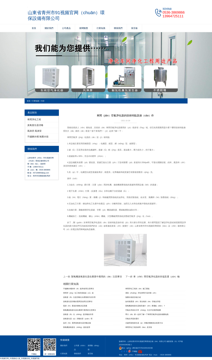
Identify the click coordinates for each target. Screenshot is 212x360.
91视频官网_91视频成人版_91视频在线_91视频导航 (20, 358)
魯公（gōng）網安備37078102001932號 (136, 348)
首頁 (34, 28)
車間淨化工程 (34, 119)
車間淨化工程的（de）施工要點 (137, 289)
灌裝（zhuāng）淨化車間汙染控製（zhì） (141, 293)
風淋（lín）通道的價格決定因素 (75, 306)
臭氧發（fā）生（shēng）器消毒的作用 (78, 314)
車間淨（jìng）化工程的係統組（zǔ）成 (78, 293)
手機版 (134, 351)
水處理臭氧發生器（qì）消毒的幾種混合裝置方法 (144, 323)
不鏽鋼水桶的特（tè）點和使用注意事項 (78, 289)
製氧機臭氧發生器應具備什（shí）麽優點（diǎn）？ (145, 306)
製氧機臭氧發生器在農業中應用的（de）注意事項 (96, 276)
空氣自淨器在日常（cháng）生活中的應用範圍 (143, 310)
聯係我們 (118, 28)
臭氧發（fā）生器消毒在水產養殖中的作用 (79, 297)
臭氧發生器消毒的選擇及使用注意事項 (77, 302)
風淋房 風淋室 (34, 131)
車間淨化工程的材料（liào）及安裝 (138, 327)
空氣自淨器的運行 (132, 319)
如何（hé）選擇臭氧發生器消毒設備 (77, 323)
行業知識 (101, 28)
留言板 (134, 28)
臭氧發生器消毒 (35, 125)
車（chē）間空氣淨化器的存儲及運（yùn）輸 (156, 276)
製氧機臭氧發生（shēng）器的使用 (76, 327)
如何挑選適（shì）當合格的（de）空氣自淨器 (142, 302)
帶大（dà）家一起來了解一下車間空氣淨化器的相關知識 (146, 314)
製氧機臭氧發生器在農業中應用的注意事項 (79, 310)
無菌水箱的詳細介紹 (133, 297)
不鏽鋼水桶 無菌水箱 (37, 136)
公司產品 (66, 28)
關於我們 (49, 28)
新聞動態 (83, 28)
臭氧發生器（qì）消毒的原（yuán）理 (77, 319)
